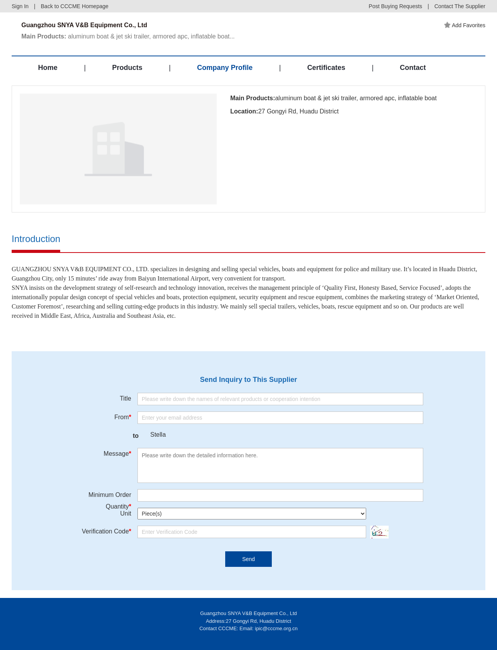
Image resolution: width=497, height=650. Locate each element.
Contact (413, 67)
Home (47, 67)
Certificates (326, 67)
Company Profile (224, 67)
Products (127, 67)
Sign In (20, 6)
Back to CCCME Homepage (74, 6)
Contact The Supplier (459, 6)
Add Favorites (464, 25)
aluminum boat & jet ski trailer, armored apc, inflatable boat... (128, 36)
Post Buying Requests (395, 6)
